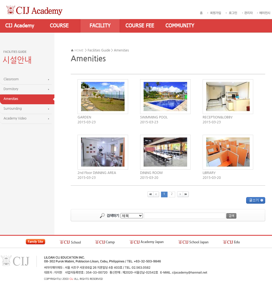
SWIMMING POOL (154, 117)
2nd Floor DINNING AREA (97, 172)
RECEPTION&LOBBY (218, 117)
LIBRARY (209, 172)
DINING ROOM (151, 172)
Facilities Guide (99, 50)
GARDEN (84, 117)
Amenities (121, 50)
